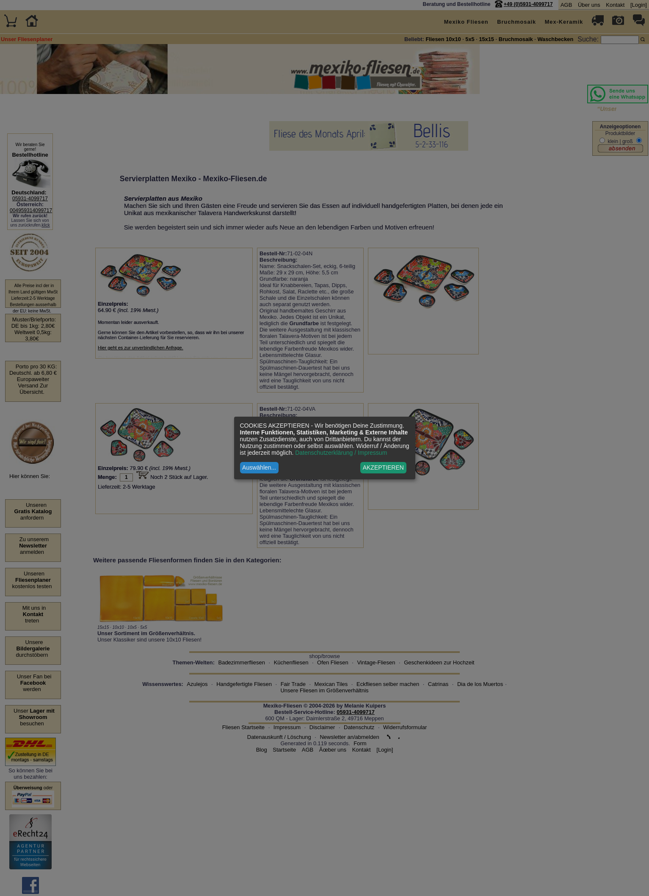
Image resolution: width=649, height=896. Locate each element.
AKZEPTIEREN (383, 467)
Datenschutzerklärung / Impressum (341, 452)
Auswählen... (259, 467)
